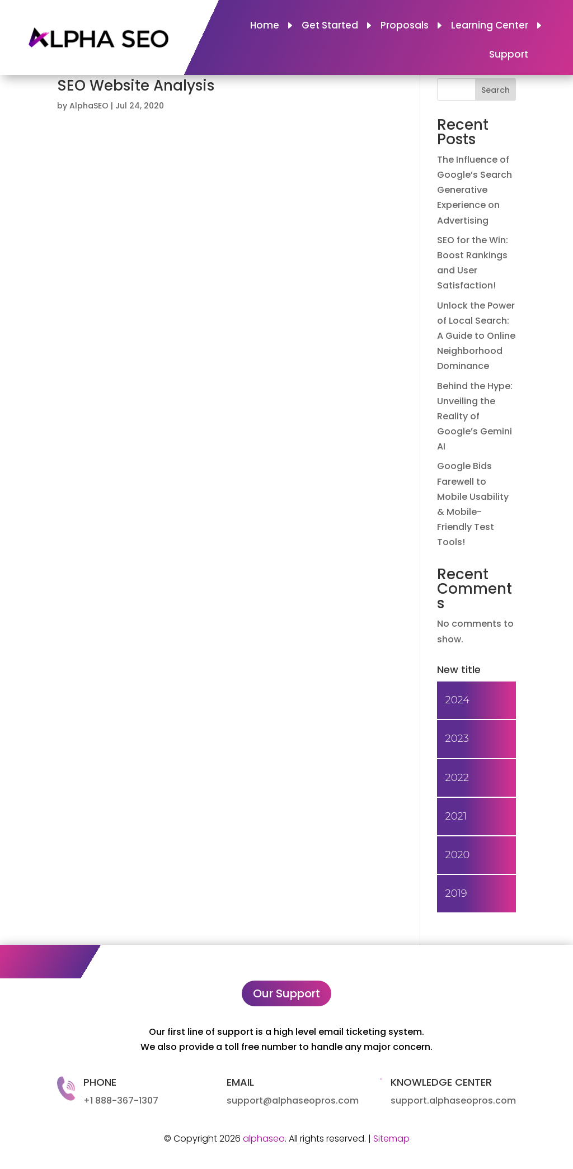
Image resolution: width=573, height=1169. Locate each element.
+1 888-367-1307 (120, 1100)
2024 (457, 700)
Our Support (286, 993)
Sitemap (391, 1138)
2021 (456, 816)
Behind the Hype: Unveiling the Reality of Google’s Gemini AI (475, 416)
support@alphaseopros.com (293, 1100)
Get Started (330, 26)
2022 (457, 778)
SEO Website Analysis (135, 85)
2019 (456, 893)
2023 (457, 738)
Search (495, 90)
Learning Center (489, 26)
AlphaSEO (89, 105)
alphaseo (264, 1138)
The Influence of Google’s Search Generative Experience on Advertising (474, 190)
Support (508, 55)
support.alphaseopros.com (453, 1100)
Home (264, 26)
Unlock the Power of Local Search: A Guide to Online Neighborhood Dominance (476, 336)
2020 (457, 855)
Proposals (405, 26)
